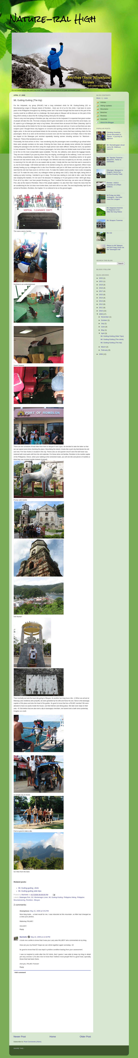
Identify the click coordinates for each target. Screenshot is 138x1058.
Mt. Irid (109, 233)
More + (99, 98)
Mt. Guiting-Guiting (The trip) (111, 343)
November (105, 317)
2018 (101, 288)
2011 (101, 308)
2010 (101, 311)
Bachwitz (23, 937)
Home (53, 1036)
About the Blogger (107, 122)
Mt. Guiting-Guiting (56, 897)
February (104, 350)
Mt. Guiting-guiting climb (28, 888)
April (103, 333)
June (103, 327)
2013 (101, 301)
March (103, 347)
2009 (101, 314)
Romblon (29, 900)
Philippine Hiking (70, 897)
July (103, 323)
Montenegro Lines (41, 897)
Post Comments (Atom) (32, 1042)
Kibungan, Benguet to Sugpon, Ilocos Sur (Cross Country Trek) (115, 172)
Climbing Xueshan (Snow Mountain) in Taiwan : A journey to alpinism (114, 135)
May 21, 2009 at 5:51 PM (39, 911)
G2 (32, 897)
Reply (22, 929)
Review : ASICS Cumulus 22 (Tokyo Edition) (114, 185)
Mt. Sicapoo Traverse (115, 220)
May (103, 330)
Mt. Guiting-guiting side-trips (29, 891)
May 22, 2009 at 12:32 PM (40, 937)
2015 (101, 294)
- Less (105, 98)
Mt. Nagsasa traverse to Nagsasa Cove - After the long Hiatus (115, 210)
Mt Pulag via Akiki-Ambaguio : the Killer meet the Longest (114, 197)
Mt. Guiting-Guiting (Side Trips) (112, 336)
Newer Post (20, 1036)
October (104, 320)
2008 (101, 354)
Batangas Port (25, 897)
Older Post (85, 1036)
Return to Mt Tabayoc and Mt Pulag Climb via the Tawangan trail (115, 247)
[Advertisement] (108, 371)
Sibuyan (37, 900)
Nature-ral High (52, 18)
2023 (101, 278)
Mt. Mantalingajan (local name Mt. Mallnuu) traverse (116, 147)
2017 (101, 291)
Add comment (20, 972)
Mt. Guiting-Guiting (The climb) (112, 339)
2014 (101, 298)
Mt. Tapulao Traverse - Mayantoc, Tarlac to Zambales (115, 160)
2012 (101, 304)
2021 (101, 281)
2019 (101, 285)
